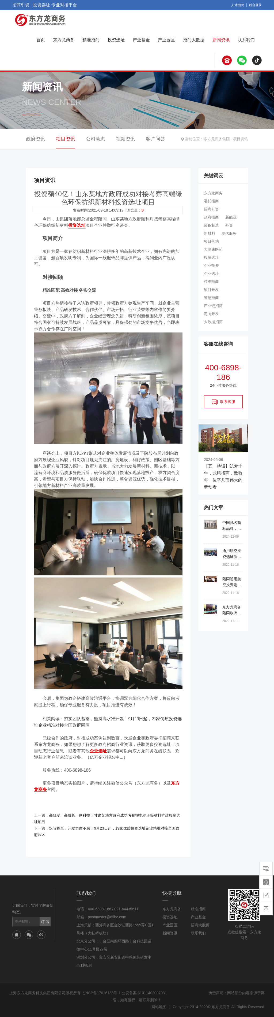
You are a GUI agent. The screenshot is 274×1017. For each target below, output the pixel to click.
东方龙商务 (63, 40)
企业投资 (211, 265)
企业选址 (211, 273)
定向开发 (211, 314)
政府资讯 (35, 139)
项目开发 (211, 289)
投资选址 (116, 40)
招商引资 (211, 209)
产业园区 (166, 40)
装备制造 (211, 225)
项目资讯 (240, 139)
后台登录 (255, 5)
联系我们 (246, 40)
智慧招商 (211, 297)
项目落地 (211, 241)
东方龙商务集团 (217, 139)
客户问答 (155, 139)
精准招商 (91, 40)
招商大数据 (193, 40)
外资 (229, 225)
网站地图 (158, 1007)
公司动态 (95, 139)
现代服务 (229, 233)
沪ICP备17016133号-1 (102, 993)
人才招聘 (237, 5)
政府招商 (211, 217)
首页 (40, 40)
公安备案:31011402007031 (144, 993)
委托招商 (211, 201)
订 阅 (45, 921)
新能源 (231, 217)
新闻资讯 (221, 40)
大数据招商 (213, 322)
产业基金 (141, 40)
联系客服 (223, 402)
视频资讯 (125, 139)
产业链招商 (213, 306)
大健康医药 (213, 249)
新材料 (209, 233)
